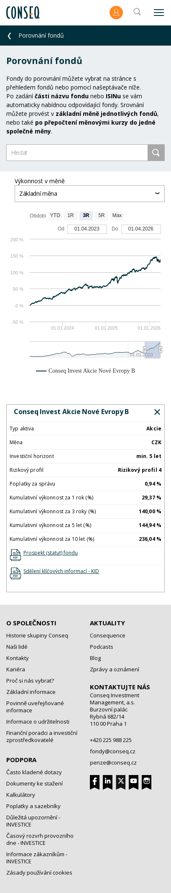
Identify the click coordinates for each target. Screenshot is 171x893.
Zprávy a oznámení (114, 669)
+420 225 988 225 (111, 740)
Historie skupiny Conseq (37, 635)
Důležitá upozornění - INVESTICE (33, 821)
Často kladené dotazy (34, 772)
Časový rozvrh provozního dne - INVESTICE (40, 839)
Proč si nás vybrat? (30, 680)
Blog (95, 658)
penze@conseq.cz (113, 762)
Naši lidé (17, 646)
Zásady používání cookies (39, 872)
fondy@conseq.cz (112, 751)
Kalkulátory (20, 794)
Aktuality (107, 623)
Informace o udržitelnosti (37, 721)
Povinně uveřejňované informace (35, 706)
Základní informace (31, 692)
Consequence (107, 635)
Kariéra (15, 669)
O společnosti (31, 623)
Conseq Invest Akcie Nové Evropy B (71, 411)
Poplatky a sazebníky (33, 806)
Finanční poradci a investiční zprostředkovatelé (41, 736)
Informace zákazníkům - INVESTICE (36, 857)
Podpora (21, 759)
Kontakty (17, 658)
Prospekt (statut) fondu (50, 552)
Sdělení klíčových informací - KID (61, 571)
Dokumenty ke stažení (34, 783)
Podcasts (101, 646)
